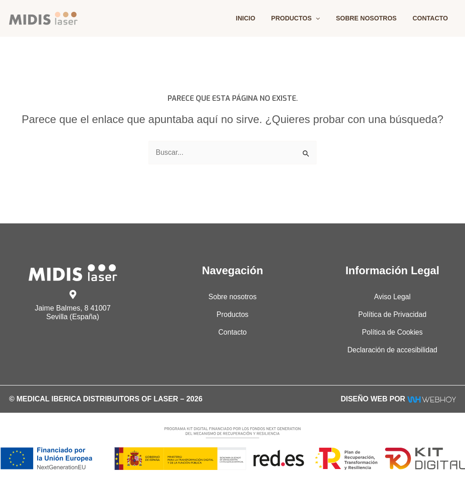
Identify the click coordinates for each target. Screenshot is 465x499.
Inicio (257, 18)
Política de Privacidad (392, 314)
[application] (324, 18)
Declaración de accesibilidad (392, 350)
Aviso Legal (392, 297)
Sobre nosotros (371, 18)
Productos (303, 18)
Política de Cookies (392, 332)
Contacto (432, 18)
